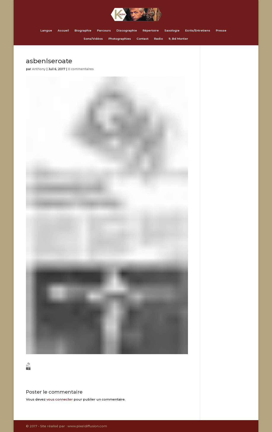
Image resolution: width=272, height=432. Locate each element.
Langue (46, 30)
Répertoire (151, 30)
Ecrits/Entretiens (197, 30)
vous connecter (59, 399)
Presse (221, 30)
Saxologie (172, 30)
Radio (158, 38)
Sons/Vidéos (93, 38)
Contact (142, 38)
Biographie (83, 30)
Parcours (104, 30)
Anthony (39, 69)
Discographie (126, 30)
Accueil (63, 30)
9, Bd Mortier (178, 38)
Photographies (119, 38)
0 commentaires (81, 69)
